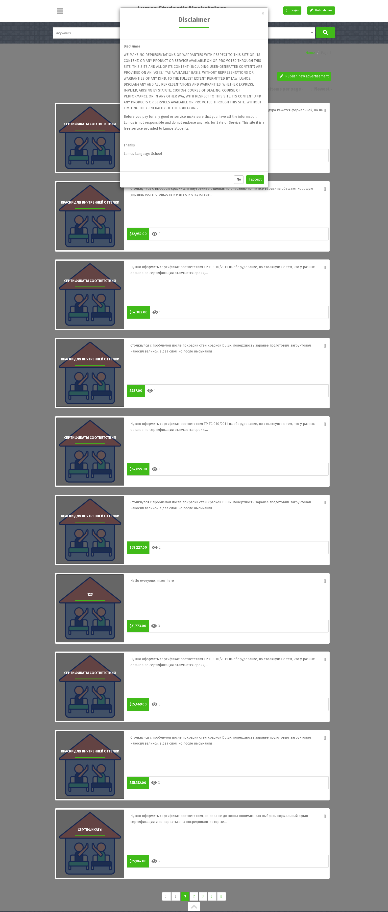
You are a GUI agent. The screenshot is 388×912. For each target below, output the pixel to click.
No (239, 179)
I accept (255, 179)
